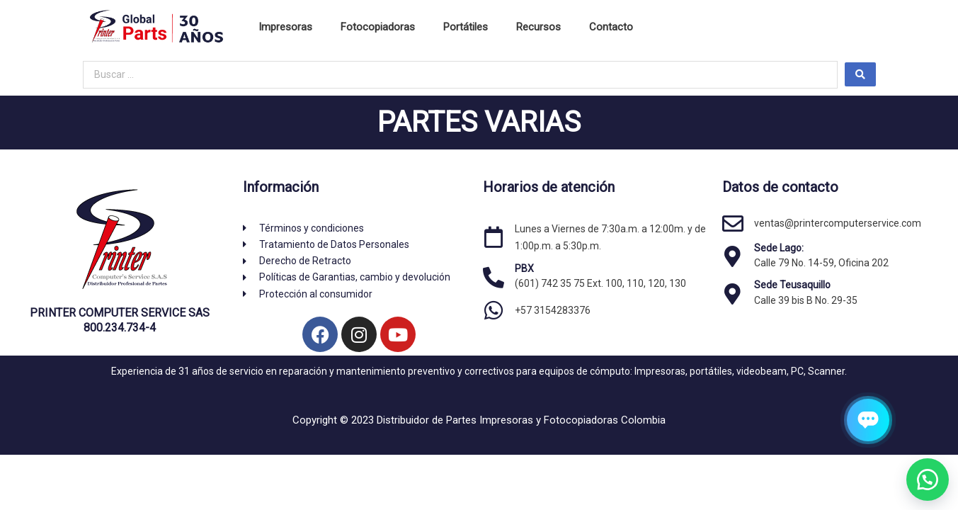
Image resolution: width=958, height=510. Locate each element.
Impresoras (285, 27)
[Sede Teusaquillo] (732, 294)
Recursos (538, 27)
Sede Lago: (779, 248)
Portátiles (465, 27)
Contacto (611, 27)
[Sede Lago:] (732, 256)
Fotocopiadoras (378, 27)
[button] (922, 474)
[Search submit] (860, 74)
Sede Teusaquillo (792, 284)
